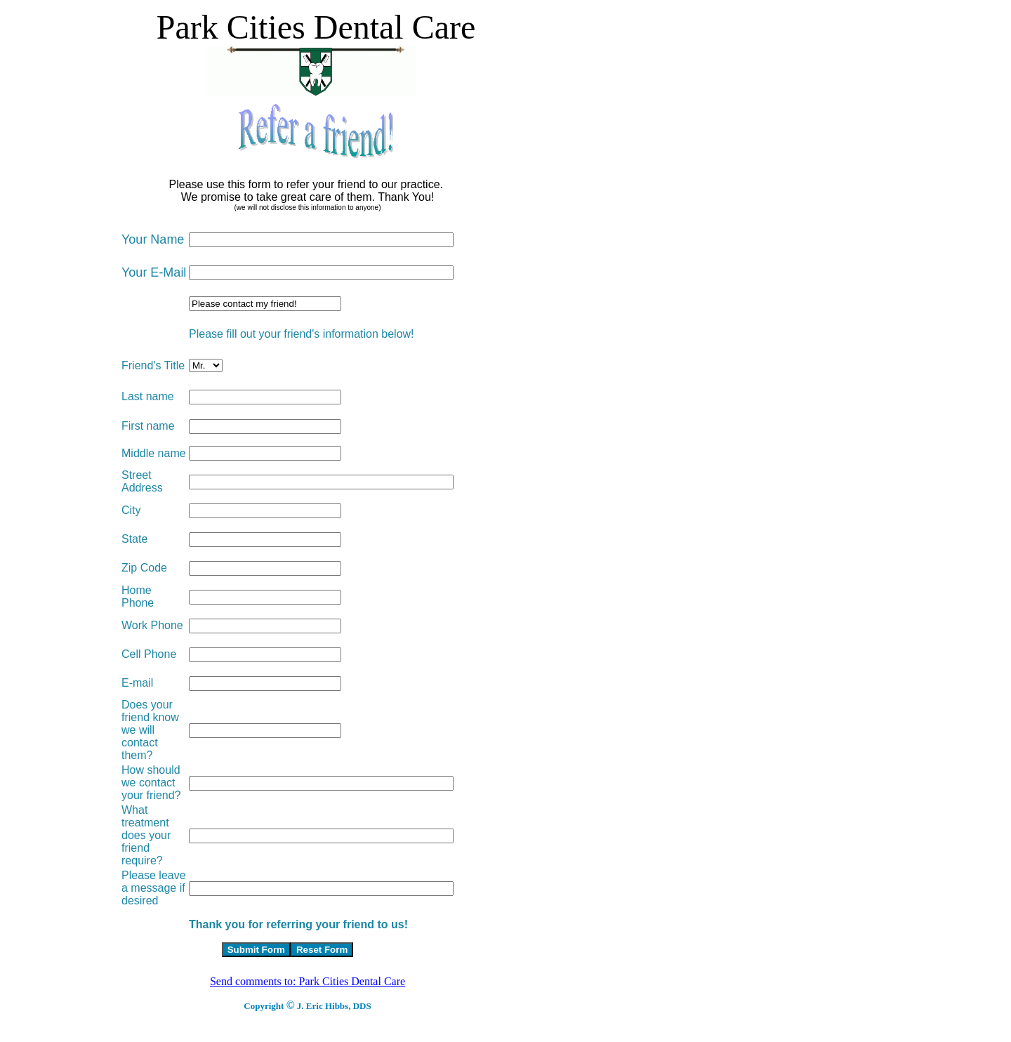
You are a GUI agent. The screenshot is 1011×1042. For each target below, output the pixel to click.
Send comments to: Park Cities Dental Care (307, 981)
